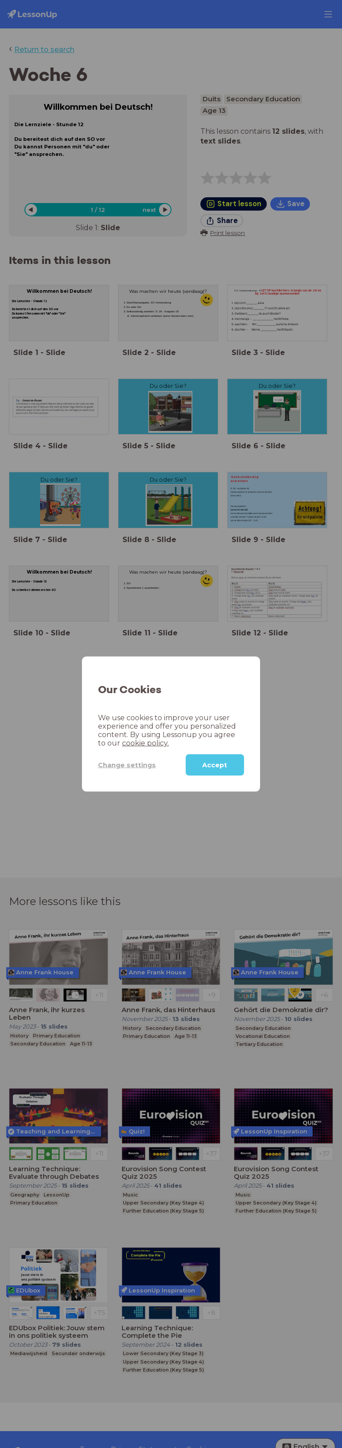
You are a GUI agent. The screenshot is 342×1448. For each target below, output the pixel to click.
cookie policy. (145, 743)
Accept (214, 765)
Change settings (127, 765)
